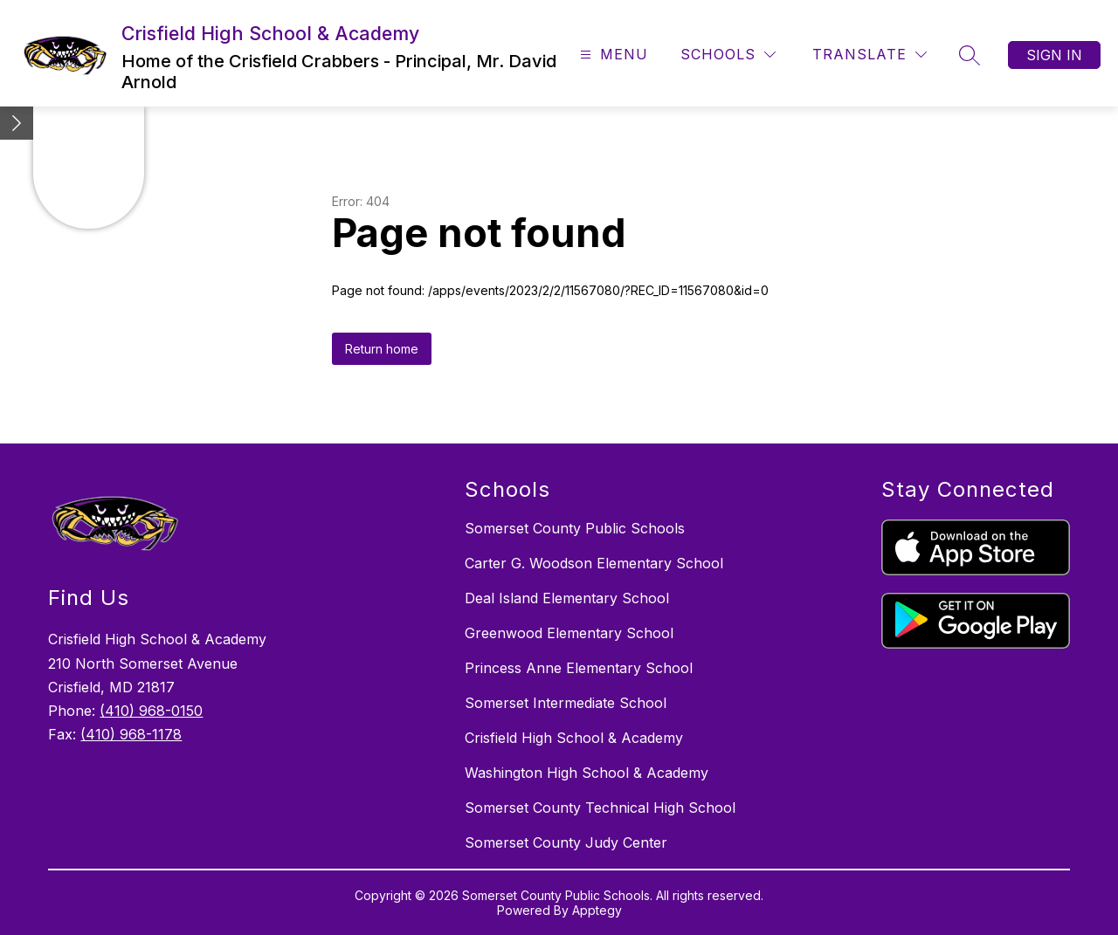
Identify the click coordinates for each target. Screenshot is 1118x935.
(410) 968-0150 (151, 710)
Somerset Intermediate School (565, 703)
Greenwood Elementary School (569, 633)
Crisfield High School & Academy (574, 737)
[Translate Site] (869, 54)
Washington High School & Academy (586, 772)
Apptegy (597, 910)
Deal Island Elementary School (567, 598)
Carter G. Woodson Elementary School (594, 563)
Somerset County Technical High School (600, 807)
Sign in (1054, 55)
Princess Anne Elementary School (579, 668)
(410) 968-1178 (131, 734)
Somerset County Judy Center (566, 842)
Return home (381, 348)
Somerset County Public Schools (575, 528)
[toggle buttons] (16, 123)
